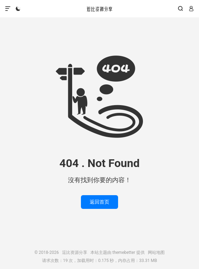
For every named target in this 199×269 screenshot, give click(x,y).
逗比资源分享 (99, 9)
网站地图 (156, 252)
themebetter (123, 252)
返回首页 (99, 202)
